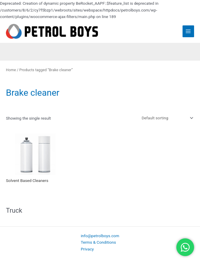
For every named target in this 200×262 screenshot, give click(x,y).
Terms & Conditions (98, 242)
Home (11, 70)
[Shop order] (166, 117)
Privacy (87, 249)
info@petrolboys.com (100, 235)
